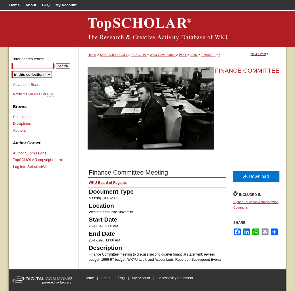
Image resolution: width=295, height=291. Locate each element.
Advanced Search (28, 84)
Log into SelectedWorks (32, 167)
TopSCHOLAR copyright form (37, 160)
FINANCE (208, 54)
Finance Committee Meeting (128, 172)
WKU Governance (163, 54)
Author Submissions (29, 153)
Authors (19, 130)
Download (256, 176)
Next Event (258, 54)
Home (92, 54)
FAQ (121, 278)
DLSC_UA (139, 54)
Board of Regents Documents (182, 29)
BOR (183, 54)
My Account (141, 278)
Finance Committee (247, 70)
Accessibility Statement (175, 278)
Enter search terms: (28, 59)
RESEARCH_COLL (114, 54)
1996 (194, 54)
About (105, 278)
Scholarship (23, 117)
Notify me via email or (33, 94)
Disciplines (22, 123)
